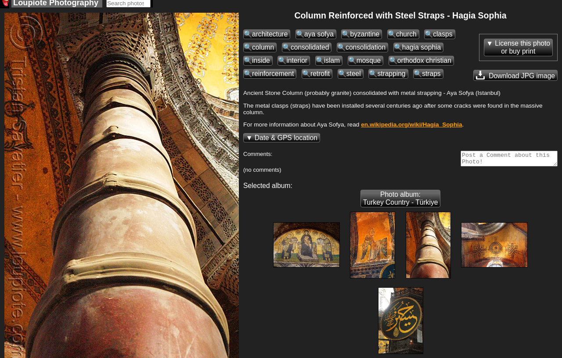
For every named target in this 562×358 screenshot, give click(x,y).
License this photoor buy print (522, 50)
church (406, 36)
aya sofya (319, 36)
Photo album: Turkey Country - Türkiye (400, 203)
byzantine (364, 36)
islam (332, 63)
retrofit (320, 76)
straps (431, 76)
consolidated (310, 50)
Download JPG (515, 77)
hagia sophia (421, 50)
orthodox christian (424, 63)
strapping (391, 76)
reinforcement (273, 76)
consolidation (365, 50)
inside (261, 63)
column (263, 50)
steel (353, 76)
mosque (369, 63)
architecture (270, 36)
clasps (442, 36)
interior (296, 63)
